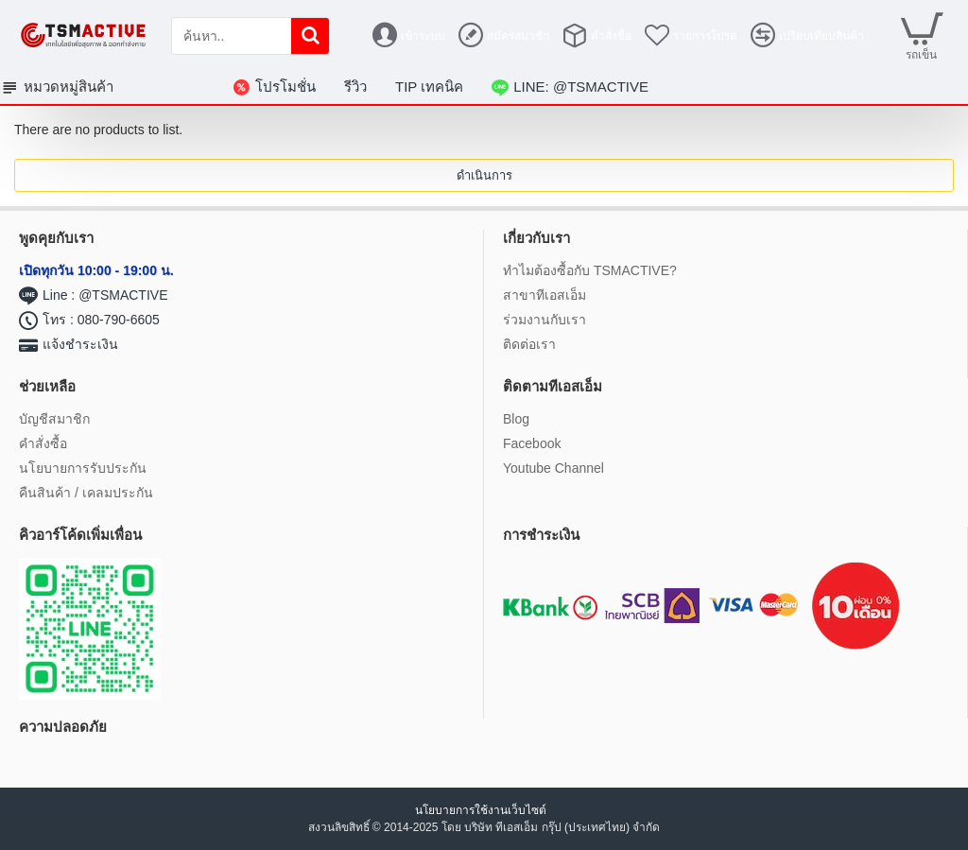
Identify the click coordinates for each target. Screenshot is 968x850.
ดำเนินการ (484, 175)
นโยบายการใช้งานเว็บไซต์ (482, 810)
